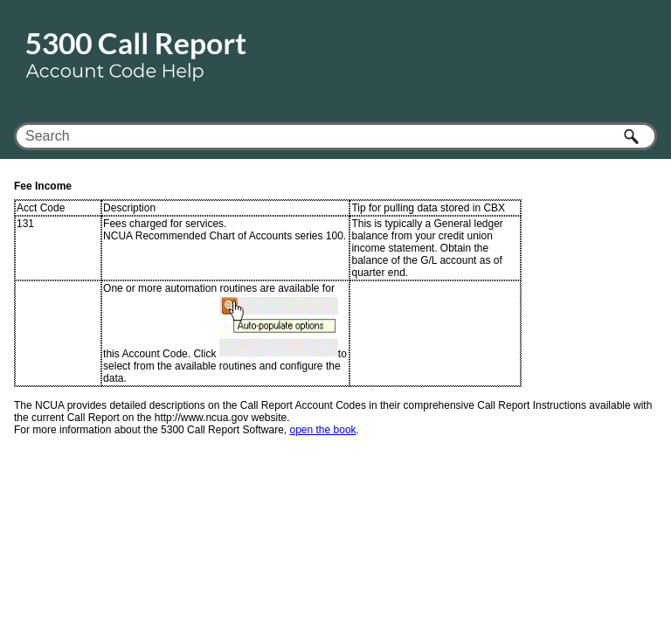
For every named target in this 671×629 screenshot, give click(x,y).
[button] (632, 136)
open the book (323, 430)
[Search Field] (335, 136)
